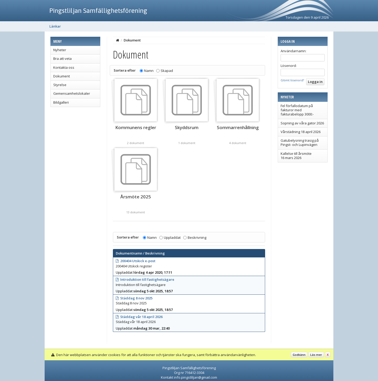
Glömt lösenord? (292, 80)
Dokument (61, 76)
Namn (149, 70)
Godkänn (299, 355)
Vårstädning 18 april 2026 (301, 131)
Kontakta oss (63, 67)
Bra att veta (62, 58)
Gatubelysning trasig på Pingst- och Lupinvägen (300, 142)
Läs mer (316, 355)
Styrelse (59, 84)
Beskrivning (197, 237)
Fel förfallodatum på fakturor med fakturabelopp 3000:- (297, 110)
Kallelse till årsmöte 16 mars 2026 (296, 155)
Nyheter (59, 49)
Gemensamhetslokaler (71, 93)
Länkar (55, 26)
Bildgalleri (61, 102)
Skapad (167, 70)
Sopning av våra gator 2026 (302, 123)
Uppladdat (172, 237)
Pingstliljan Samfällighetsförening (98, 10)
